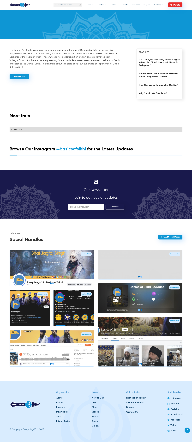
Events (125, 5)
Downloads (135, 5)
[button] (89, 5)
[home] (20, 5)
